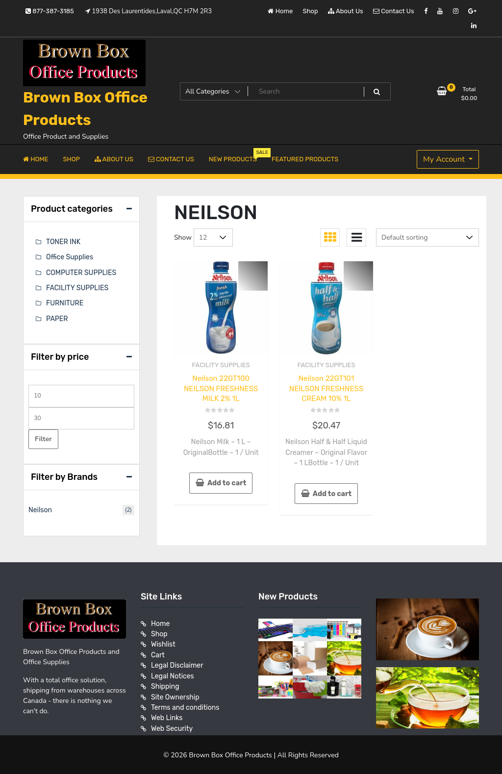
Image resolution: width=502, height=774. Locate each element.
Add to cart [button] (227, 482)
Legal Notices (172, 674)
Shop (310, 11)
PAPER (57, 318)
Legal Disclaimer (177, 663)
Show (183, 237)
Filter (43, 437)
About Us (345, 11)
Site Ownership (175, 694)
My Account (445, 159)
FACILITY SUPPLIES (221, 365)
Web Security (172, 725)
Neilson (40, 509)
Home (280, 11)
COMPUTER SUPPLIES (81, 272)
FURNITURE (64, 303)
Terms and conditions (185, 704)
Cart (158, 653)
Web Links (167, 715)
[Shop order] (427, 237)
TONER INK (63, 242)
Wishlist (163, 643)
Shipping (165, 684)
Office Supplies (69, 257)
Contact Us (393, 11)
